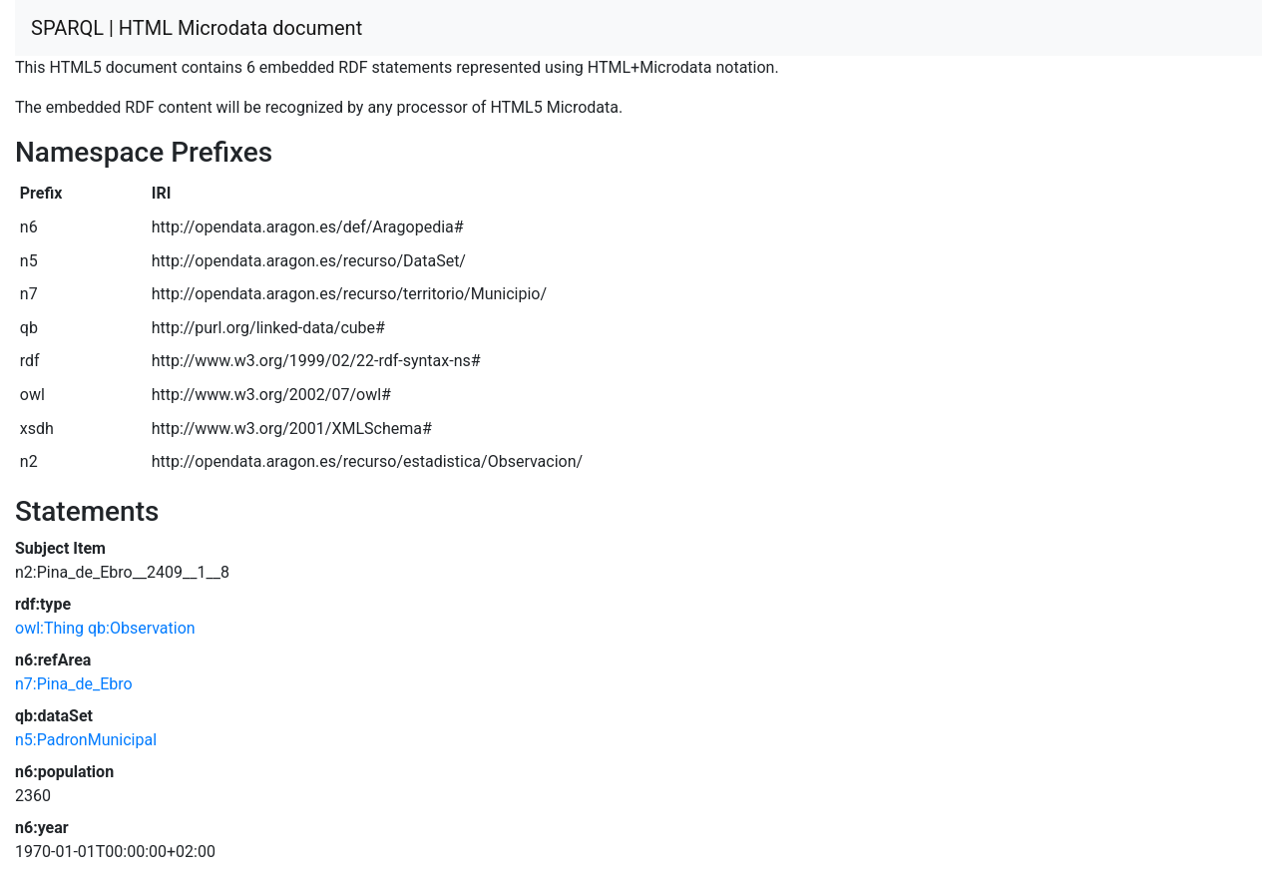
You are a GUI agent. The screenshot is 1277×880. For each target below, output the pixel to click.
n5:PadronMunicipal (86, 739)
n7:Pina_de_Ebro (74, 683)
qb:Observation (142, 628)
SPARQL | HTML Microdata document (196, 28)
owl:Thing (49, 628)
